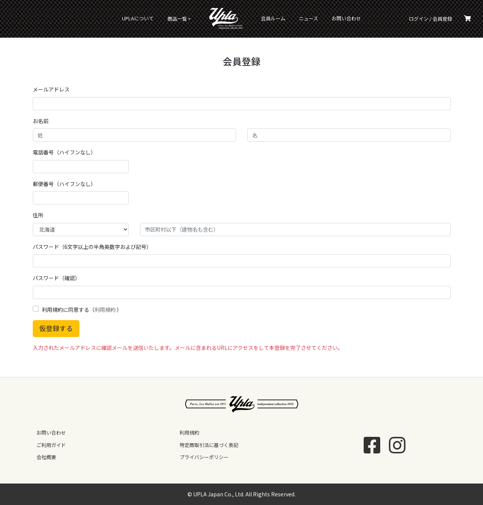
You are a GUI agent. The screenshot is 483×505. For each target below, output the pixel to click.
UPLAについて (138, 18)
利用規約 (105, 309)
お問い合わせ (346, 18)
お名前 (41, 121)
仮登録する (56, 328)
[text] (81, 197)
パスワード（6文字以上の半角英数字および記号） (92, 246)
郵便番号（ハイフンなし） (64, 184)
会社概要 (46, 457)
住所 (38, 215)
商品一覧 (177, 18)
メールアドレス (51, 89)
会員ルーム (273, 18)
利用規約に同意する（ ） (82, 309)
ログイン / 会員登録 (430, 18)
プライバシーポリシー (204, 457)
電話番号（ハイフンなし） (64, 152)
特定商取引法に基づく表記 (209, 445)
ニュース (308, 18)
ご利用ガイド (51, 445)
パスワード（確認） (56, 278)
